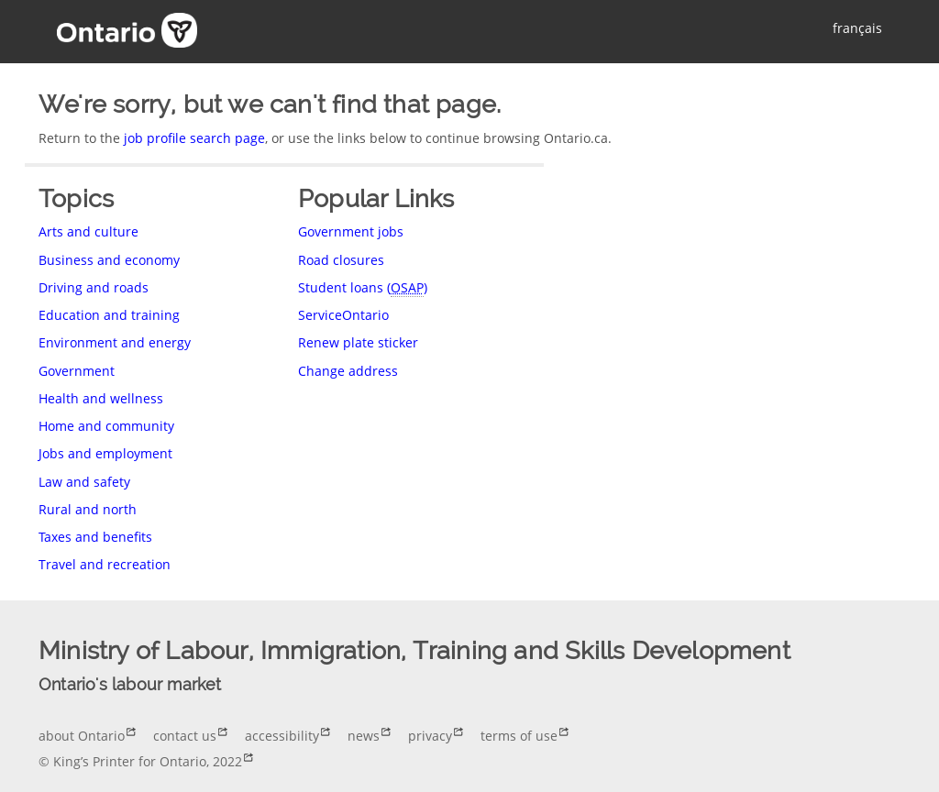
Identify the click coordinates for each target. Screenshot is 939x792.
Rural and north (88, 509)
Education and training (109, 315)
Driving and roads (94, 287)
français (857, 28)
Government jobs (350, 231)
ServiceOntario (343, 315)
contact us (184, 735)
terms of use (519, 735)
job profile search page (194, 138)
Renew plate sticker (358, 342)
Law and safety (84, 481)
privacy (430, 735)
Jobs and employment (105, 453)
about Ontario (82, 735)
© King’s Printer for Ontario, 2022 (140, 761)
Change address (348, 371)
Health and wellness (101, 398)
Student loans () (362, 288)
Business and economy (109, 260)
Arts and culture (88, 231)
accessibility (282, 735)
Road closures (341, 260)
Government (77, 371)
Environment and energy (115, 342)
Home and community (106, 425)
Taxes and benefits (95, 536)
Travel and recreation (105, 564)
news (364, 735)
